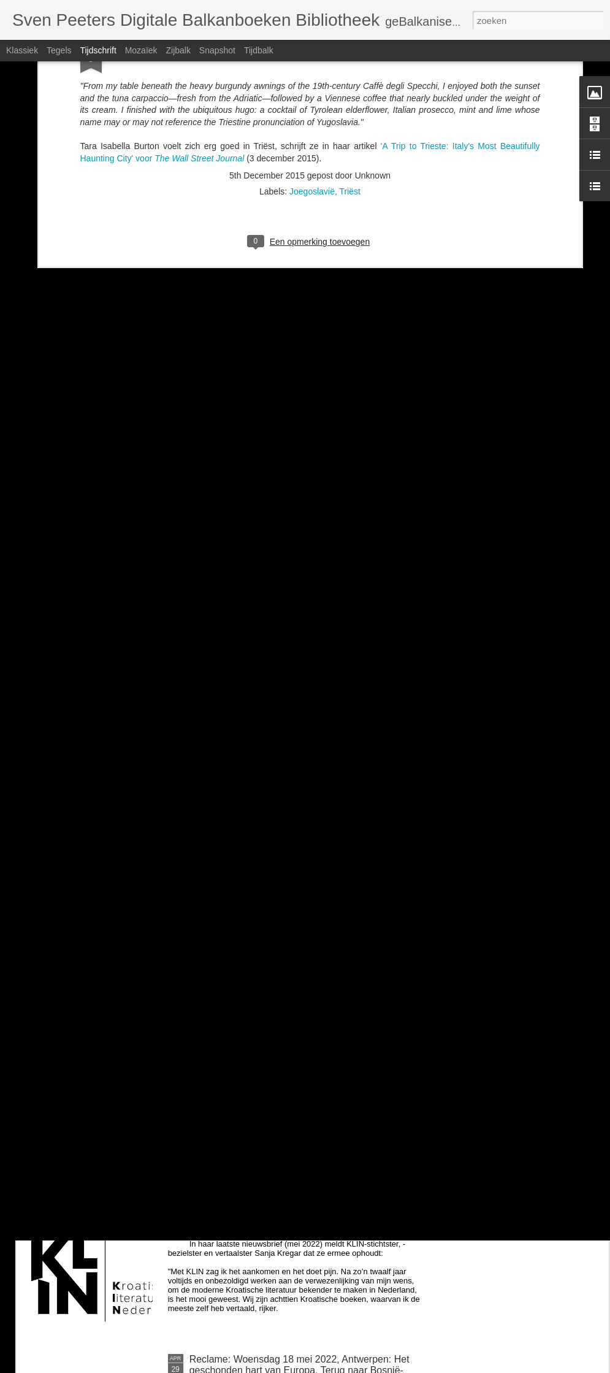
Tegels (59, 50)
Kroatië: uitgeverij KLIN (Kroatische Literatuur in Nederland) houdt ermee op (293, 1225)
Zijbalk (178, 50)
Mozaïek (141, 50)
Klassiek (22, 50)
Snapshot (217, 50)
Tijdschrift (98, 50)
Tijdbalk (258, 50)
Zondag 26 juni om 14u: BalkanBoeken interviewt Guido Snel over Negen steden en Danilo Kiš (296, 1086)
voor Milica (212, 941)
